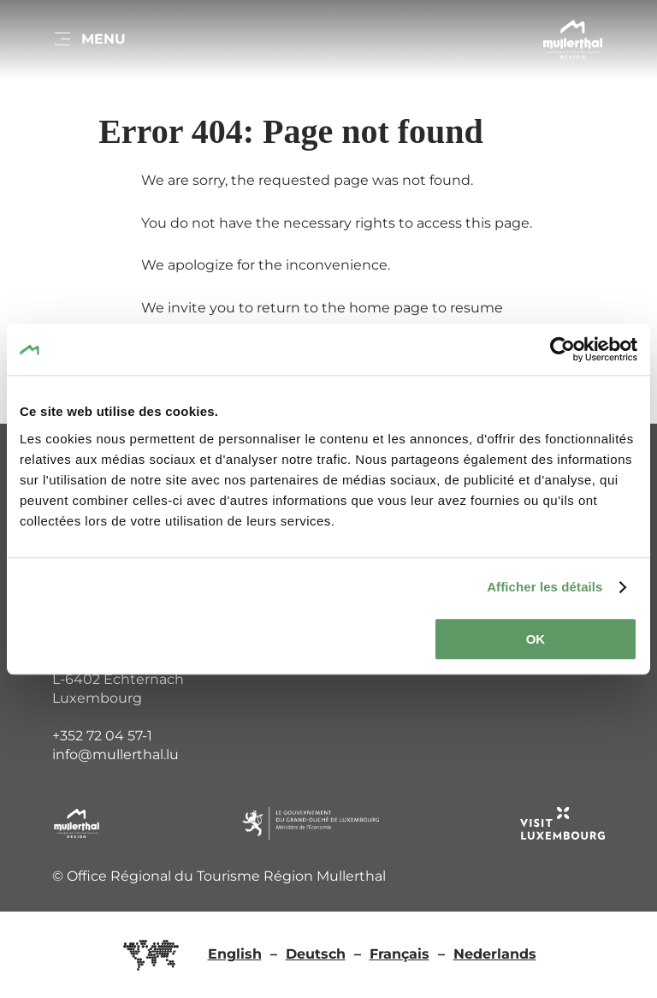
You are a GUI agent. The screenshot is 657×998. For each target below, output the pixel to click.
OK (536, 639)
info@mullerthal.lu (115, 754)
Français (399, 954)
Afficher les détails (544, 586)
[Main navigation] (89, 39)
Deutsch (316, 954)
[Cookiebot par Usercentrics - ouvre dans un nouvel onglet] (562, 349)
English (235, 954)
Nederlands (494, 954)
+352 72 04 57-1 (102, 736)
